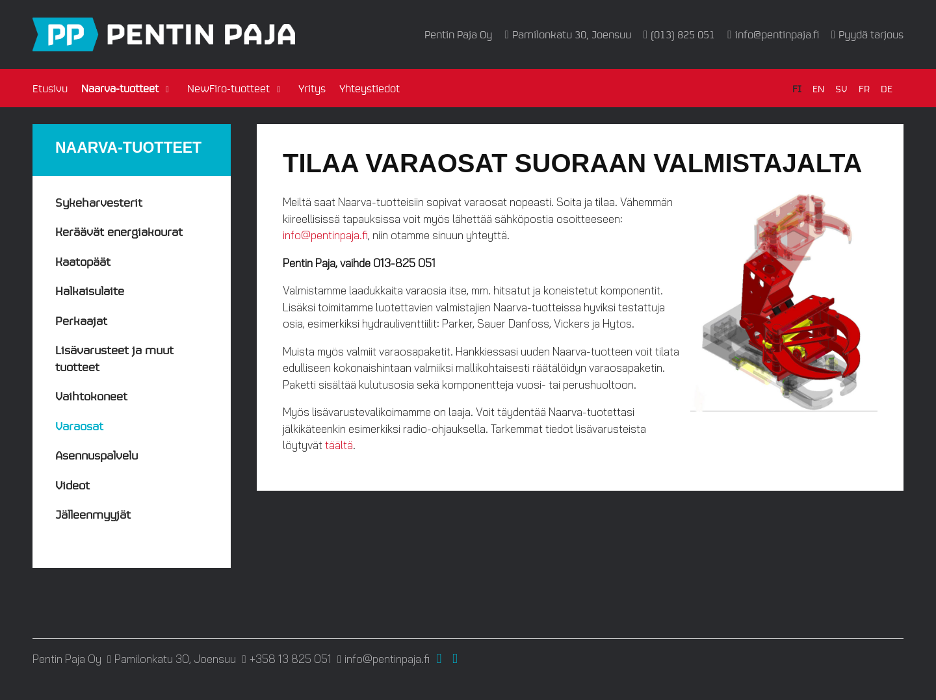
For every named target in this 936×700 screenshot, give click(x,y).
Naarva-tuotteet (120, 88)
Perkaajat (81, 320)
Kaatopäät (82, 261)
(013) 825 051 (683, 34)
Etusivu (50, 88)
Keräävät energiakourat (119, 231)
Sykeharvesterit (98, 202)
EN (818, 88)
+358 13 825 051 (291, 659)
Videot (72, 484)
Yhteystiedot (369, 88)
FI (796, 88)
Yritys (312, 88)
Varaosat (79, 425)
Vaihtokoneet (91, 395)
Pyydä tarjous (871, 34)
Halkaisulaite (89, 290)
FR (864, 88)
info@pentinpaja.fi (777, 34)
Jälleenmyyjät (93, 514)
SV (841, 88)
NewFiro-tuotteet (228, 88)
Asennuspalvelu (96, 455)
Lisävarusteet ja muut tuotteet (114, 357)
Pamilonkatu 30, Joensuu (571, 34)
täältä (339, 445)
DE (886, 88)
